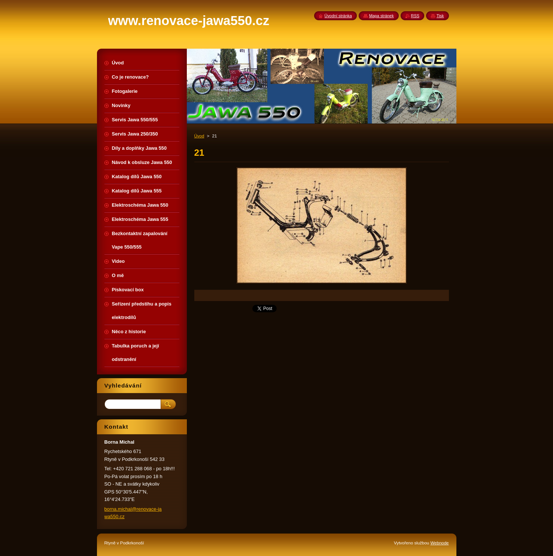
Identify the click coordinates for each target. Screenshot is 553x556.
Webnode (439, 543)
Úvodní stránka (338, 15)
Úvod (199, 136)
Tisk (440, 15)
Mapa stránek (381, 15)
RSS (415, 15)
